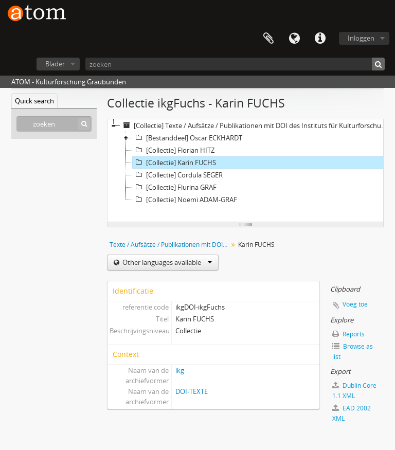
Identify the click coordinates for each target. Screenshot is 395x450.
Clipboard (268, 38)
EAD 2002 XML (351, 413)
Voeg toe (355, 304)
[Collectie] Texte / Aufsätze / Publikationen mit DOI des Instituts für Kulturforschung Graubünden (254, 125)
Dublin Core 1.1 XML (354, 390)
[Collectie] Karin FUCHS (174, 162)
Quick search (34, 100)
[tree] (245, 170)
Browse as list (352, 351)
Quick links (320, 38)
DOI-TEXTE (191, 391)
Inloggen (361, 38)
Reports (348, 334)
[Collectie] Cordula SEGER (178, 175)
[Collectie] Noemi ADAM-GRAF (185, 199)
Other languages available (166, 262)
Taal (294, 38)
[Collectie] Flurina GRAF (175, 187)
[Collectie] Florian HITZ (173, 150)
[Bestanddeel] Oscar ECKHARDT (187, 138)
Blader (55, 63)
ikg (179, 370)
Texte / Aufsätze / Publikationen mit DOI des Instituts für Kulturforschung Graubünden (170, 244)
